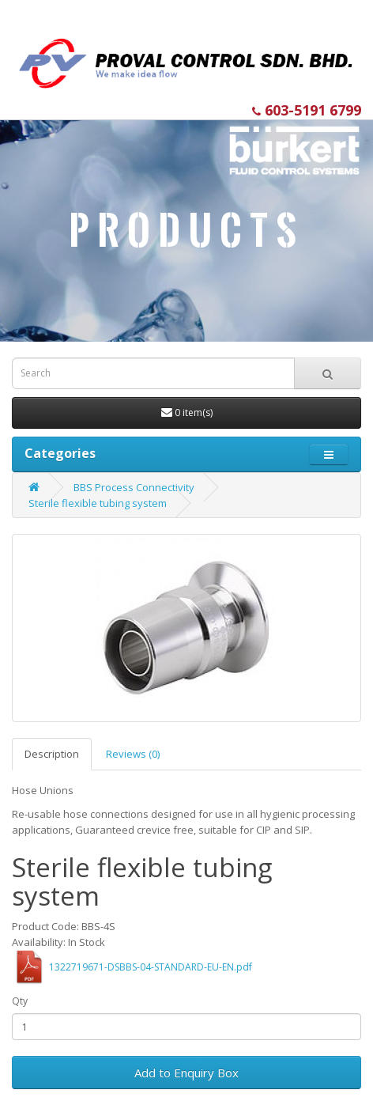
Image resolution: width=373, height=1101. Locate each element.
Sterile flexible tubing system (97, 503)
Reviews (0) (133, 754)
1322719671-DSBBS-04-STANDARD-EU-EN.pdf (150, 967)
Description (51, 754)
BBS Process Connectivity (133, 487)
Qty (20, 1001)
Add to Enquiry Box (186, 1072)
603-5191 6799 (306, 109)
